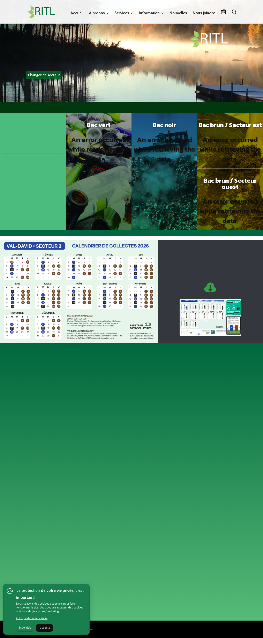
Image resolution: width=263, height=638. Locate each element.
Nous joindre (204, 13)
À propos (97, 13)
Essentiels (25, 627)
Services (121, 13)
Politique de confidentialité (31, 618)
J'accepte (44, 627)
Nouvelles (178, 13)
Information (149, 13)
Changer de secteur (44, 75)
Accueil (76, 13)
